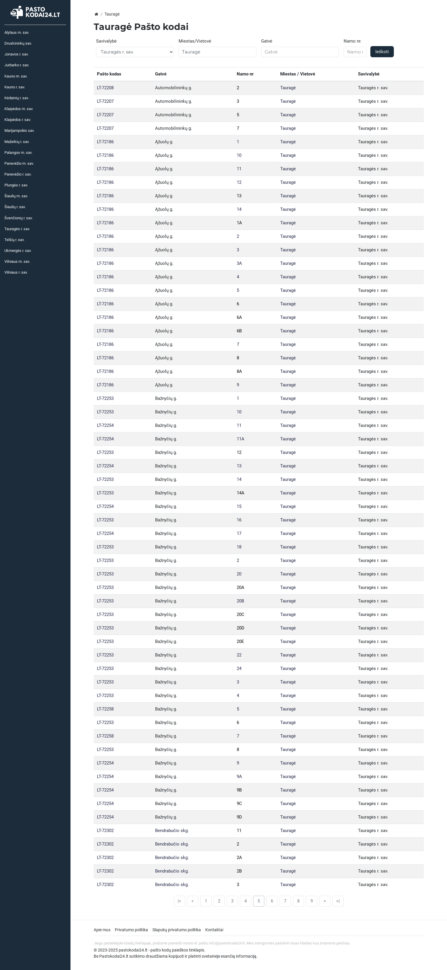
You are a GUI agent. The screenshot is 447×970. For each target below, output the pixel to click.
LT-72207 (105, 101)
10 (239, 155)
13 (239, 195)
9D (239, 817)
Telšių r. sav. (14, 240)
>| (338, 901)
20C (240, 614)
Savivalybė (106, 41)
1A (239, 222)
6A (239, 317)
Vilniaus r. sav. (16, 272)
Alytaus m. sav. (16, 32)
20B (240, 601)
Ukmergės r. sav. (17, 250)
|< (179, 901)
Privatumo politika (131, 929)
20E (240, 641)
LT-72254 (105, 425)
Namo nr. (353, 41)
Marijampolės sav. (19, 130)
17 (239, 533)
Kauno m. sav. (15, 76)
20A (240, 587)
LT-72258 (105, 709)
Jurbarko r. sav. (16, 65)
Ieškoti (382, 51)
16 (239, 520)
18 (239, 547)
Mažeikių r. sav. (16, 141)
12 (239, 182)
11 (239, 168)
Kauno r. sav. (14, 87)
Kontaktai (214, 929)
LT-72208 (105, 87)
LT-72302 (105, 830)
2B (239, 871)
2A (239, 857)
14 (239, 209)
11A (240, 439)
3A (239, 263)
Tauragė (288, 87)
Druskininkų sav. (18, 43)
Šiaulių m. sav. (16, 196)
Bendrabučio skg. (172, 830)
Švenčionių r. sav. (18, 218)
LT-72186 (105, 141)
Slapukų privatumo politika (176, 929)
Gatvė (266, 41)
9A (239, 776)
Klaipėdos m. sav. (18, 109)
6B (239, 331)
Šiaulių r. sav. (15, 207)
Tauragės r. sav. (17, 229)
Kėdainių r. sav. (16, 98)
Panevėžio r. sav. (17, 174)
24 (239, 668)
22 (239, 655)
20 (239, 574)
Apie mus (102, 929)
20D (240, 628)
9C (239, 803)
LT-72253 (105, 398)
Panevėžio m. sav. (19, 163)
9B (239, 790)
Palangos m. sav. (18, 152)
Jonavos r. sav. (16, 54)
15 (239, 506)
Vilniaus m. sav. (17, 261)
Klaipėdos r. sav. (17, 119)
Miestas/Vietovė (195, 41)
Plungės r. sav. (16, 185)
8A (239, 371)
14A (240, 493)
